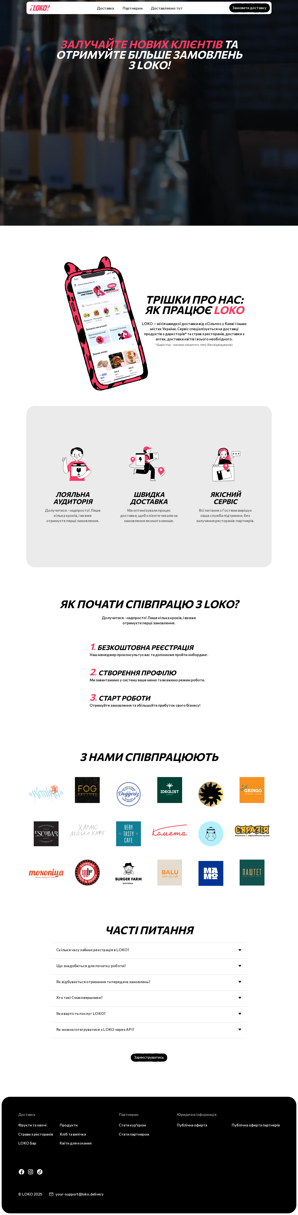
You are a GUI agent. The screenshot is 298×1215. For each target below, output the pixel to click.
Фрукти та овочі (32, 1125)
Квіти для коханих (76, 1143)
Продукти (69, 1125)
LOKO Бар (27, 1143)
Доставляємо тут (167, 8)
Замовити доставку (249, 7)
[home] (39, 7)
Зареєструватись (149, 1057)
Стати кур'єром (132, 1125)
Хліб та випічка (73, 1134)
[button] (107, 8)
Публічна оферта (192, 1125)
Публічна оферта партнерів (256, 1125)
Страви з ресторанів (35, 1134)
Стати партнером (134, 1134)
